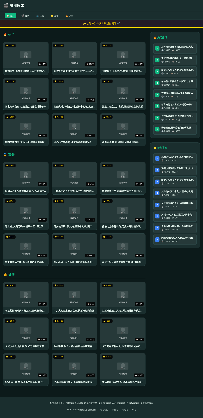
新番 (55, 15)
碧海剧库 (83, 410)
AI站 (134, 410)
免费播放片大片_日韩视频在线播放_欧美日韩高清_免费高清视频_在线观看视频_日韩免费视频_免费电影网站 (101, 403)
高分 (70, 15)
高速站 (125, 410)
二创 (40, 15)
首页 (10, 15)
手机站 (115, 410)
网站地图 (104, 410)
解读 (25, 15)
